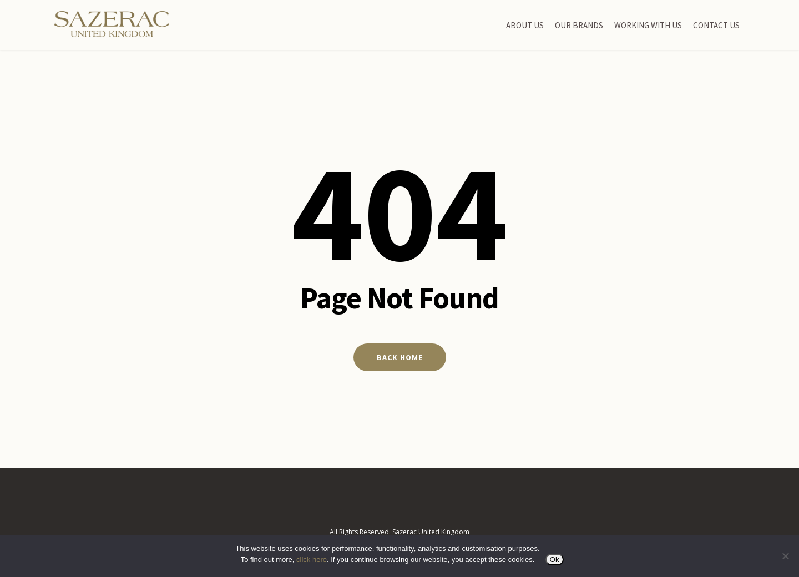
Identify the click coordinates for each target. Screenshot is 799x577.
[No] (785, 555)
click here (311, 559)
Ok (554, 559)
